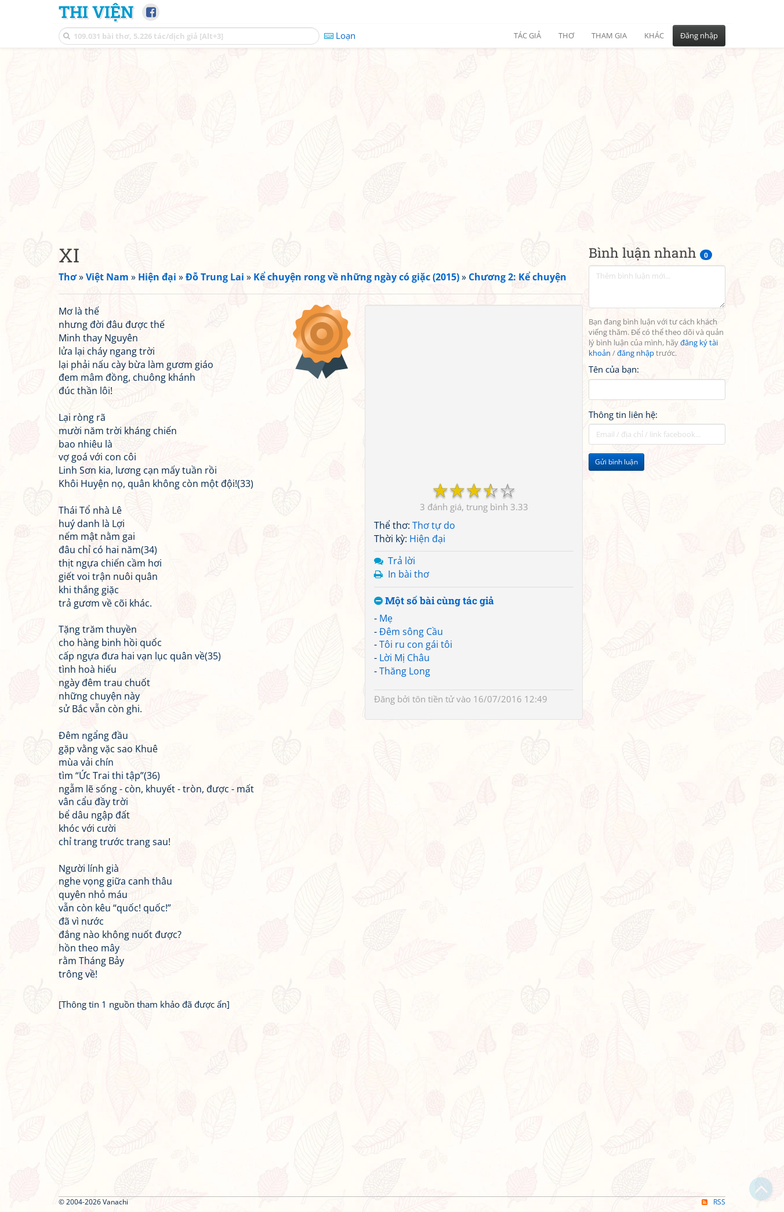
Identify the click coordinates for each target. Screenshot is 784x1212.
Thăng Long (404, 671)
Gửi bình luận (616, 462)
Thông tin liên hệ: (623, 414)
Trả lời (401, 560)
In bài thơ (408, 574)
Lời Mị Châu (404, 657)
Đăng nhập (699, 35)
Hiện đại (427, 538)
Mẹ (386, 618)
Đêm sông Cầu (411, 631)
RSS (713, 1202)
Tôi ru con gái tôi (415, 644)
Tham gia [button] (609, 35)
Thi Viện (96, 12)
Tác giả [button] (527, 35)
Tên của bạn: (614, 369)
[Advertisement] (392, 136)
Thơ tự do (433, 525)
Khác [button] (654, 35)
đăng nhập (635, 353)
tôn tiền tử (433, 699)
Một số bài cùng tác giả (434, 601)
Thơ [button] (566, 35)
